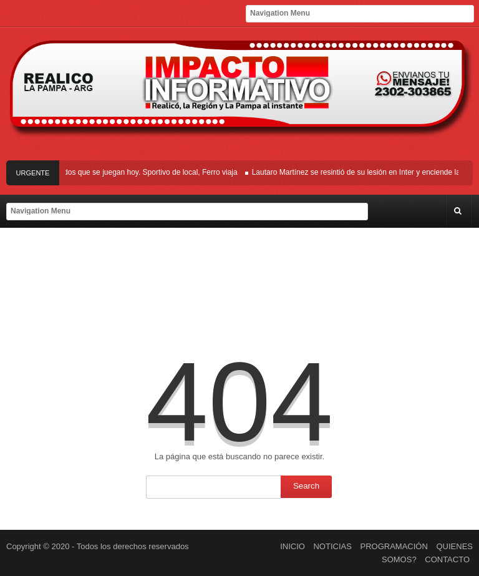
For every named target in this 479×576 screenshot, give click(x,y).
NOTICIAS (332, 546)
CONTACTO (447, 559)
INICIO (292, 546)
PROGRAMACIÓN (394, 546)
